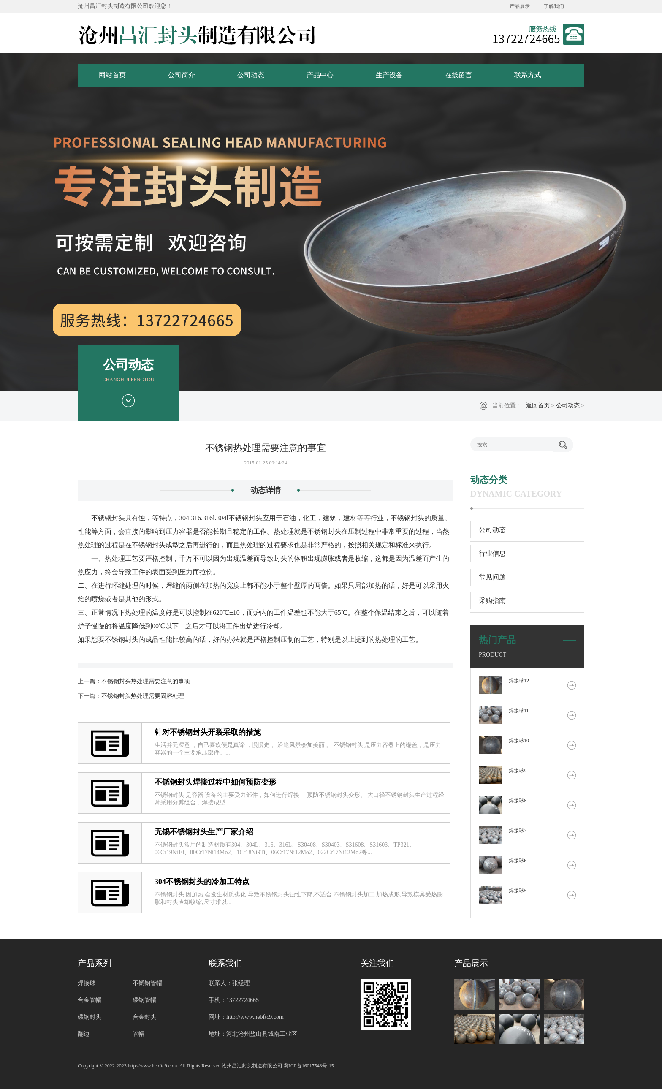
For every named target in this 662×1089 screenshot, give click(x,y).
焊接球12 (519, 681)
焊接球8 (517, 801)
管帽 (138, 1034)
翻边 (84, 1034)
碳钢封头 (89, 1017)
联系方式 (527, 75)
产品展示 (520, 6)
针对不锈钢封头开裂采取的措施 (208, 732)
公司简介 (181, 75)
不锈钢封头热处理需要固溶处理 (142, 696)
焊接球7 (517, 831)
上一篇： (89, 681)
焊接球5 (517, 890)
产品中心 (320, 75)
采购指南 (492, 600)
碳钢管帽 (144, 1000)
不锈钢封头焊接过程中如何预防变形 (215, 782)
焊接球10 (519, 741)
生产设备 (389, 75)
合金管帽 (89, 1000)
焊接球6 (517, 861)
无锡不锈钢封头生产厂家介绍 (204, 832)
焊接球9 (517, 771)
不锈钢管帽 (147, 983)
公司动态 (250, 75)
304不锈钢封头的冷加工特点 (202, 881)
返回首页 (538, 405)
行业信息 (492, 553)
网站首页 (112, 75)
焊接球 (86, 983)
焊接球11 (519, 711)
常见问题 (492, 577)
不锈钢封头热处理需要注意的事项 (145, 681)
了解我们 (554, 6)
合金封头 (144, 1017)
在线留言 (458, 75)
